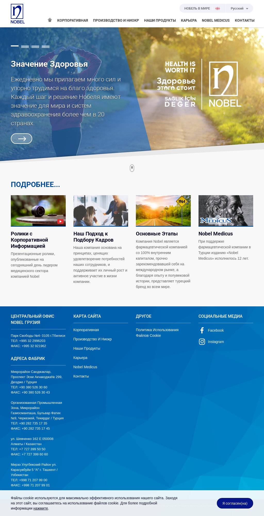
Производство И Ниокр (92, 339)
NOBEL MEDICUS (216, 20)
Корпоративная (86, 330)
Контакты (81, 376)
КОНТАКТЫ (244, 20)
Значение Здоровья (49, 64)
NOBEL (18, 13)
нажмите (41, 508)
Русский (237, 8)
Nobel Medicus (85, 367)
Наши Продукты (86, 348)
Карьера (80, 358)
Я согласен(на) (235, 503)
